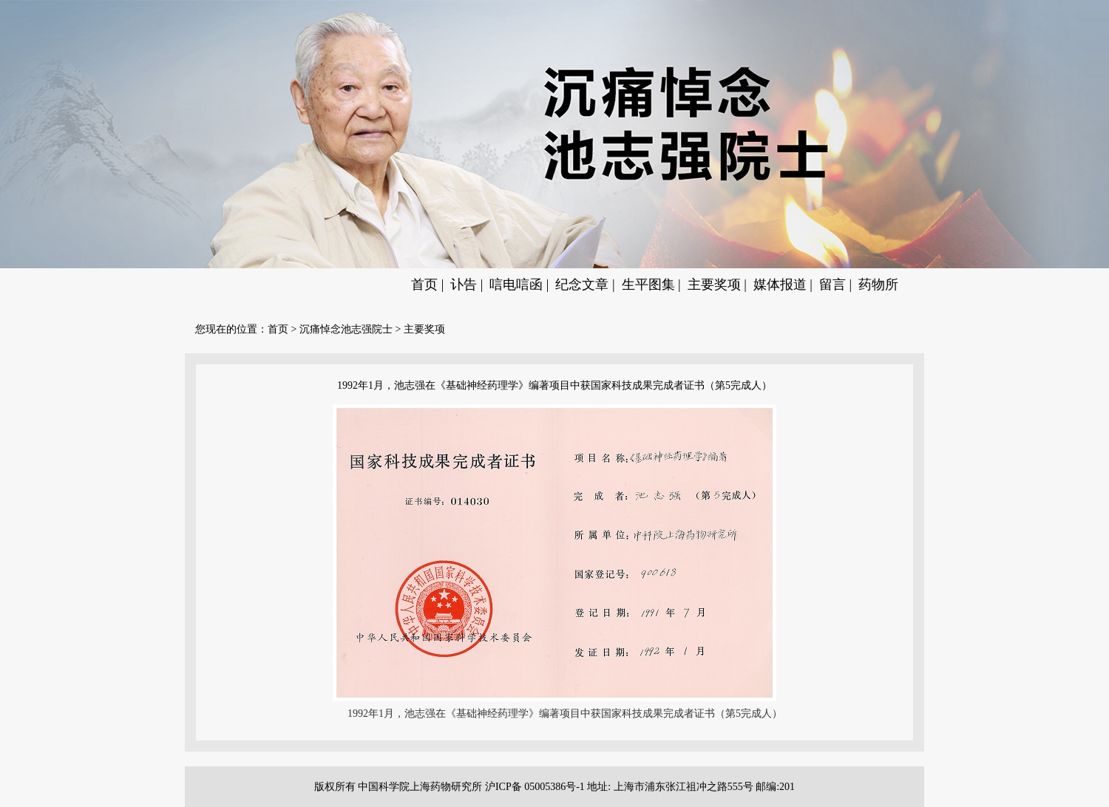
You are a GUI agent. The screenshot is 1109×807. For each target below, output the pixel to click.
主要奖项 (714, 284)
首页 (424, 284)
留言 (832, 284)
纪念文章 (581, 284)
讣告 (463, 284)
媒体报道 (780, 284)
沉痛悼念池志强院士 (346, 329)
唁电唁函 (516, 284)
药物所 (878, 284)
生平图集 (648, 284)
